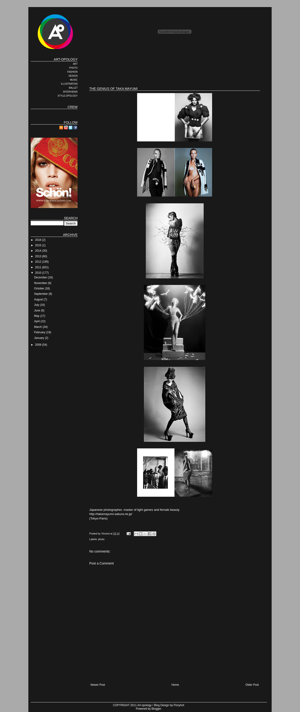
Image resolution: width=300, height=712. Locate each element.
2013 (38, 256)
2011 (38, 267)
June (37, 310)
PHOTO (73, 68)
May (37, 316)
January (39, 338)
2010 (38, 272)
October (39, 288)
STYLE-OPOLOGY (68, 96)
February (40, 332)
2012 (38, 261)
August (39, 299)
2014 (38, 250)
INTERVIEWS (70, 92)
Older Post (252, 684)
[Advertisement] (174, 68)
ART (75, 64)
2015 (38, 245)
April (37, 321)
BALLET (73, 88)
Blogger (156, 708)
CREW (73, 107)
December (41, 277)
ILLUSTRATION (69, 84)
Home (175, 684)
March (38, 327)
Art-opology (144, 705)
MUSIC (74, 80)
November (41, 283)
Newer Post (97, 684)
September (41, 293)
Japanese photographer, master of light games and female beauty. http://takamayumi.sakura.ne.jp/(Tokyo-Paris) (174, 306)
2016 (38, 240)
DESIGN (73, 76)
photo (101, 539)
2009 (38, 344)
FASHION (72, 72)
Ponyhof (179, 705)
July (37, 305)
